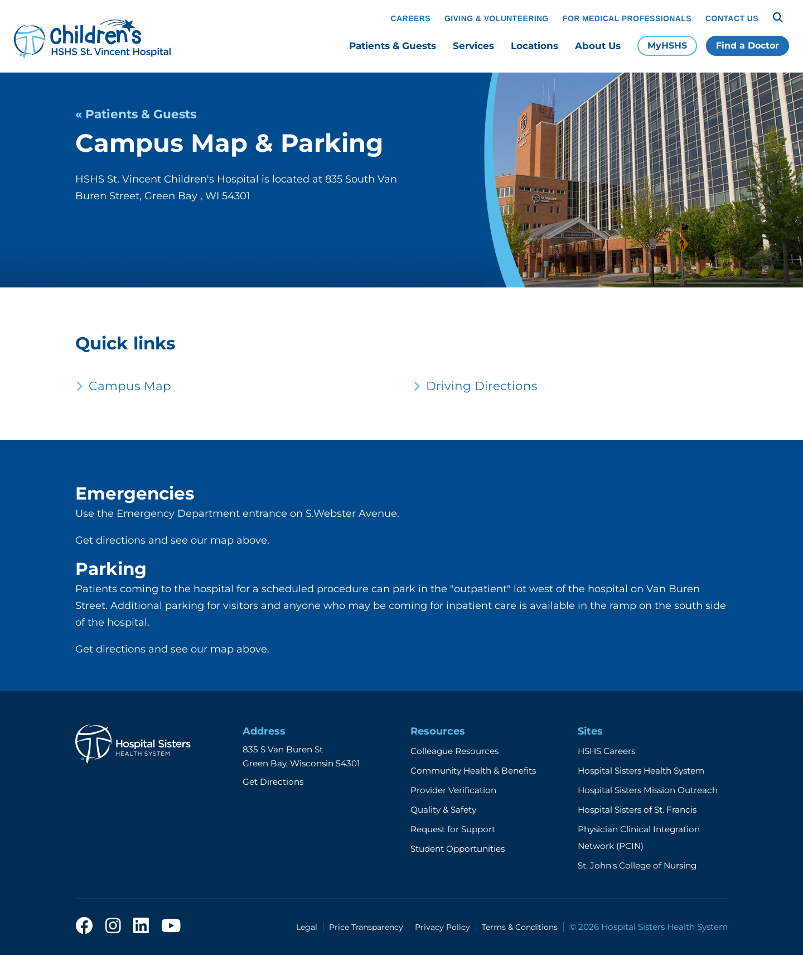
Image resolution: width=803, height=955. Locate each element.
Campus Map (130, 385)
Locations (534, 45)
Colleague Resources (454, 751)
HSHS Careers (606, 751)
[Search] (777, 17)
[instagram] (113, 926)
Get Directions (273, 781)
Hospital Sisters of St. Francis (637, 809)
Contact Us (731, 18)
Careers (410, 18)
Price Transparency (366, 927)
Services (473, 45)
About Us (598, 45)
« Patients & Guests (135, 114)
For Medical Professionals (627, 18)
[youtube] (171, 926)
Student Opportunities (457, 848)
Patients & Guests (392, 45)
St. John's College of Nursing (637, 865)
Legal (306, 927)
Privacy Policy (442, 927)
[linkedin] (141, 926)
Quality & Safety (443, 809)
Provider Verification (453, 790)
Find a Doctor (747, 45)
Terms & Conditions (520, 927)
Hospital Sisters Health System (641, 770)
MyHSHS (667, 45)
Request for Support (452, 829)
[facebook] (84, 926)
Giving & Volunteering (496, 18)
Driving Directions (482, 385)
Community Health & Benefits (473, 770)
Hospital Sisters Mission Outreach (648, 790)
